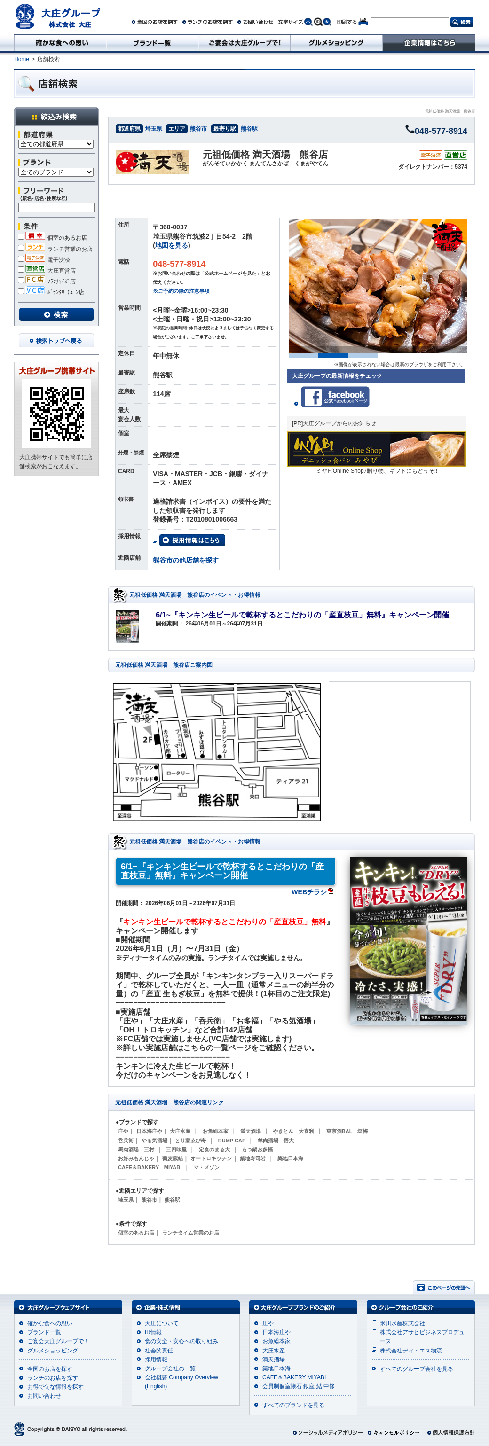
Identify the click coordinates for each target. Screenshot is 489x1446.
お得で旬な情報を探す (55, 1386)
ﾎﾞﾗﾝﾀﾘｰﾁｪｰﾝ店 (51, 292)
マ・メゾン (207, 1167)
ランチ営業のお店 (55, 249)
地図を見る (171, 245)
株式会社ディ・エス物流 (411, 1350)
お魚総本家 (216, 1131)
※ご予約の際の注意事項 (181, 291)
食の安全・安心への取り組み (181, 1341)
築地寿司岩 (253, 1158)
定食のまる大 (214, 1149)
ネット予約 (438, 195)
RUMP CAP (231, 1140)
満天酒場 (250, 1131)
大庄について (162, 1323)
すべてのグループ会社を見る (416, 1369)
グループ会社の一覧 (170, 1368)
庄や (123, 1131)
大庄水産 (180, 1131)
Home (21, 59)
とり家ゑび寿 (190, 1140)
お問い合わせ (44, 1395)
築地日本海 (290, 1158)
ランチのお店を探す (52, 1378)
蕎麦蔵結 (172, 1158)
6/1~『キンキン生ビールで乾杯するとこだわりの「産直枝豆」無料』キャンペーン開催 (302, 615)
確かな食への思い (49, 1323)
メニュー (218, 195)
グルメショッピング (52, 1350)
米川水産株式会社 (402, 1323)
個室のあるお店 (52, 237)
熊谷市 (198, 128)
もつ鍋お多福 (257, 1149)
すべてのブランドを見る (293, 1405)
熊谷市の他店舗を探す (186, 560)
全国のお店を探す (49, 1369)
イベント (144, 195)
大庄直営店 (47, 270)
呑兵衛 (126, 1140)
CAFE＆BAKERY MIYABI (149, 1167)
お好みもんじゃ (136, 1158)
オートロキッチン (211, 1158)
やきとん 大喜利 (293, 1131)
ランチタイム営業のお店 (190, 1232)
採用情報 (156, 1359)
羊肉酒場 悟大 (276, 1140)
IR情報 (153, 1332)
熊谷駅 (249, 128)
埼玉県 (153, 128)
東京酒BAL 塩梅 (347, 1131)
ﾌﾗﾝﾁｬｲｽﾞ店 (47, 281)
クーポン (291, 195)
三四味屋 (176, 1149)
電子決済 (44, 260)
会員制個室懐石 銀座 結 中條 (298, 1386)
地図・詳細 (365, 195)
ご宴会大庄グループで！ (58, 1341)
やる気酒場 (154, 1140)
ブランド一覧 (44, 1332)
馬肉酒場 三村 (136, 1149)
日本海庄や (149, 1131)
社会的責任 (159, 1350)
